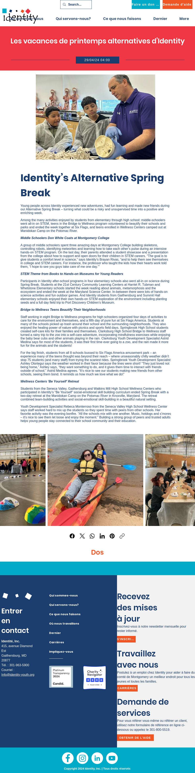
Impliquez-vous (57, 652)
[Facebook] (72, 536)
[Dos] (97, 552)
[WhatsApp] (92, 536)
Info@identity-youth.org (17, 674)
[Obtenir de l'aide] (135, 737)
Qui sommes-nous (57, 595)
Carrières (56, 642)
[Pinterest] (112, 536)
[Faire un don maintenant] (146, 4)
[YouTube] (112, 758)
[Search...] (75, 4)
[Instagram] (82, 758)
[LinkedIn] (102, 536)
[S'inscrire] (126, 639)
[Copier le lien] (122, 536)
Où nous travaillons (57, 624)
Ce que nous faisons (57, 614)
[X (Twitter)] (82, 536)
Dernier (55, 633)
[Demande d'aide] (177, 4)
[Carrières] (127, 688)
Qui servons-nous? (57, 605)
